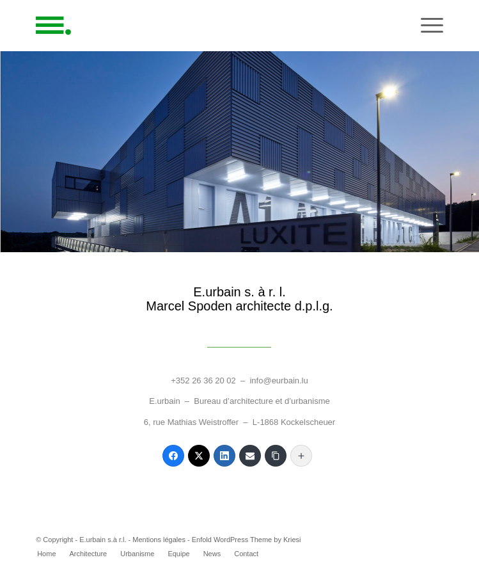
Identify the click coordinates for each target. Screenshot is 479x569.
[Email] (250, 456)
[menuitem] (46, 553)
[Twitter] (199, 456)
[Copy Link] (276, 456)
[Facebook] (173, 456)
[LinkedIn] (224, 456)
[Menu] (425, 25)
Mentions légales (158, 539)
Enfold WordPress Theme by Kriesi (246, 539)
